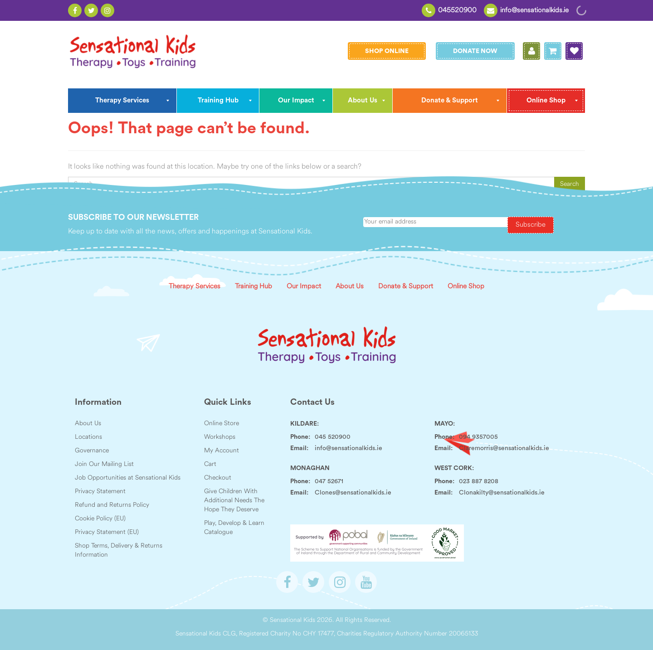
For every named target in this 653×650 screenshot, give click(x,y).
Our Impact (304, 286)
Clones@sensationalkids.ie (353, 493)
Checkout (217, 478)
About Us (350, 286)
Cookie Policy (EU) (100, 518)
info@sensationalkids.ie (534, 10)
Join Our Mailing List (104, 464)
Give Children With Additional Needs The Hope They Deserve (234, 500)
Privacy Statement (100, 491)
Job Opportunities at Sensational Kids (127, 478)
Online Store (221, 423)
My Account (221, 450)
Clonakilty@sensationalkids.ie (502, 493)
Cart (210, 464)
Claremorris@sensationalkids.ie (504, 448)
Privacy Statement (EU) (107, 532)
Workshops (219, 437)
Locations (88, 437)
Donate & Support (405, 286)
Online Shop (466, 286)
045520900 (457, 10)
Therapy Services (194, 286)
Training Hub (253, 286)
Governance (92, 450)
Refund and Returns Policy (112, 505)
